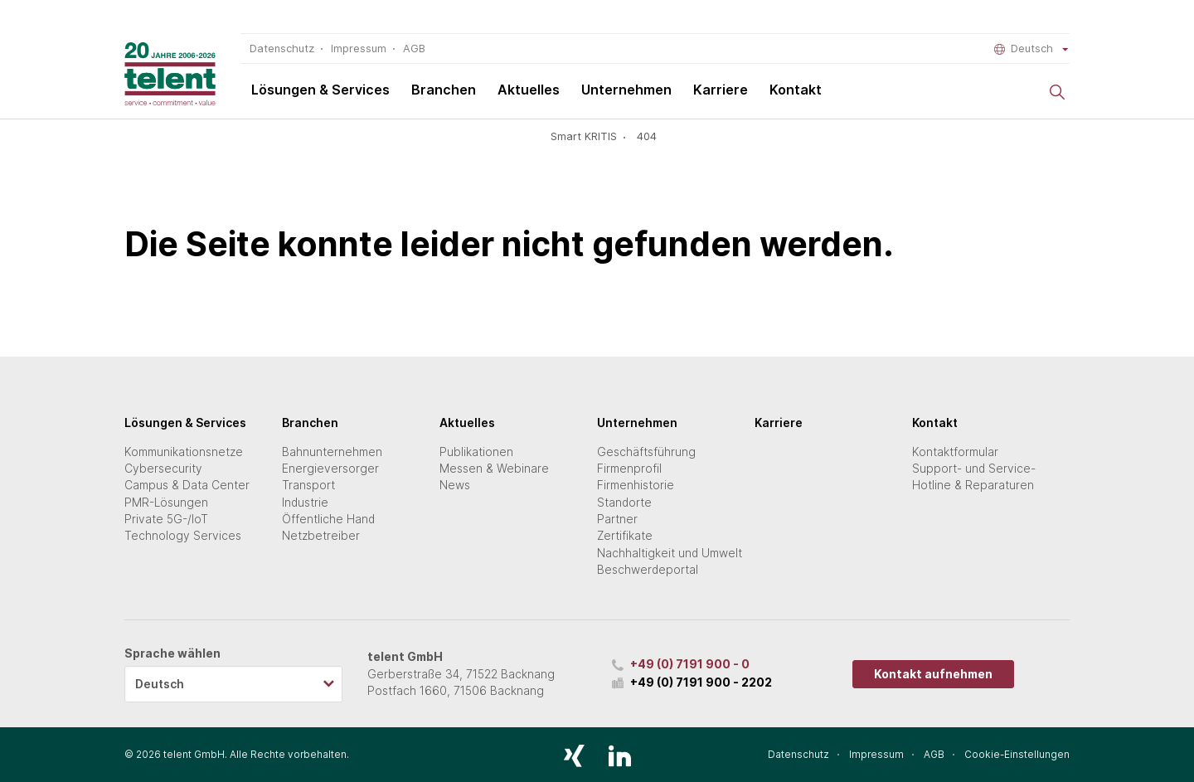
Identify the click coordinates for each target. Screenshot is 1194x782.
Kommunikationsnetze (183, 452)
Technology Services (182, 535)
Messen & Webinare (494, 468)
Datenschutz (282, 48)
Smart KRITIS (584, 136)
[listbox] (233, 684)
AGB (414, 48)
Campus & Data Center (187, 485)
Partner (617, 519)
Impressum (358, 48)
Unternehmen (626, 89)
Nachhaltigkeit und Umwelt (669, 553)
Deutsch (1031, 48)
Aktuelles (529, 89)
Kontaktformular (955, 452)
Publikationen (476, 452)
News (454, 485)
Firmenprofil (629, 468)
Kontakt (795, 89)
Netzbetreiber (321, 535)
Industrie (305, 502)
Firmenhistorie (635, 485)
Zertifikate (625, 535)
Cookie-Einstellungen (1017, 754)
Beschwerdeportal (647, 569)
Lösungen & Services (320, 89)
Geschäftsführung (646, 452)
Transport (308, 485)
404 (647, 136)
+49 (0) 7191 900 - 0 (690, 664)
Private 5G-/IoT (166, 519)
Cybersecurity (163, 468)
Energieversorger (330, 468)
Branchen (443, 89)
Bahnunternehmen (332, 452)
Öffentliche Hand (328, 519)
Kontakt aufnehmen (933, 674)
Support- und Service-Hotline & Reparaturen (974, 477)
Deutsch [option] (159, 684)
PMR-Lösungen (166, 502)
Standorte (624, 502)
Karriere (720, 89)
